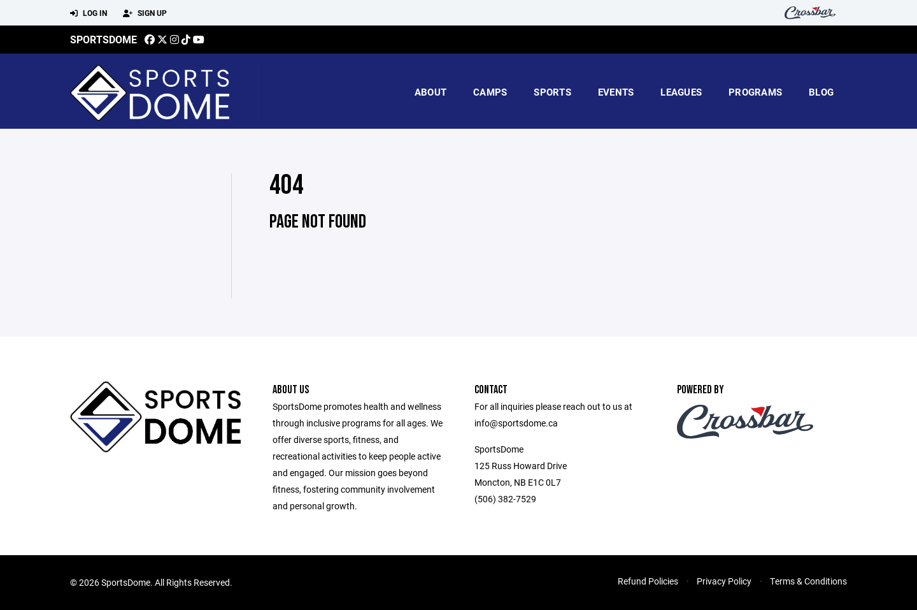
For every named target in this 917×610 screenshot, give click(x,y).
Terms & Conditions (808, 581)
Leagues (681, 91)
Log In (88, 13)
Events (616, 91)
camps (490, 91)
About (430, 91)
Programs (755, 91)
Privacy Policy (724, 581)
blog (821, 91)
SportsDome (103, 39)
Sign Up (145, 13)
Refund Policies (648, 581)
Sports (552, 91)
